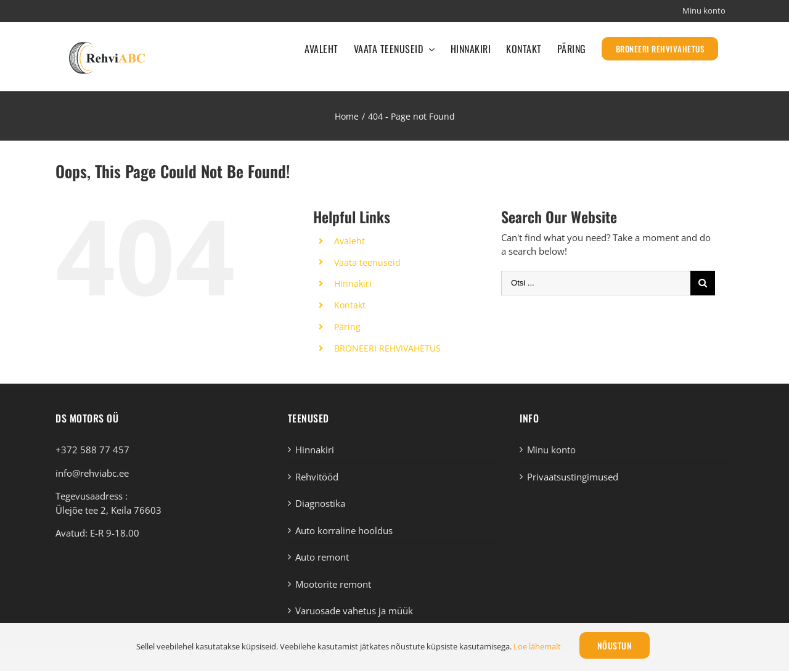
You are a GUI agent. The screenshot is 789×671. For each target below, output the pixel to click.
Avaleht (349, 241)
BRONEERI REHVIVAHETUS (387, 348)
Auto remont (322, 557)
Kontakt (350, 305)
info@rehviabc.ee (92, 473)
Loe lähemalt (537, 646)
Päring (347, 326)
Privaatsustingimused (572, 477)
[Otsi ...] (595, 283)
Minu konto (551, 449)
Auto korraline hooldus (344, 530)
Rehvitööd (316, 477)
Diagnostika (320, 503)
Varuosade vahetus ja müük (354, 610)
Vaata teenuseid (367, 262)
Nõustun (614, 645)
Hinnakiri (353, 283)
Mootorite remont (333, 584)
